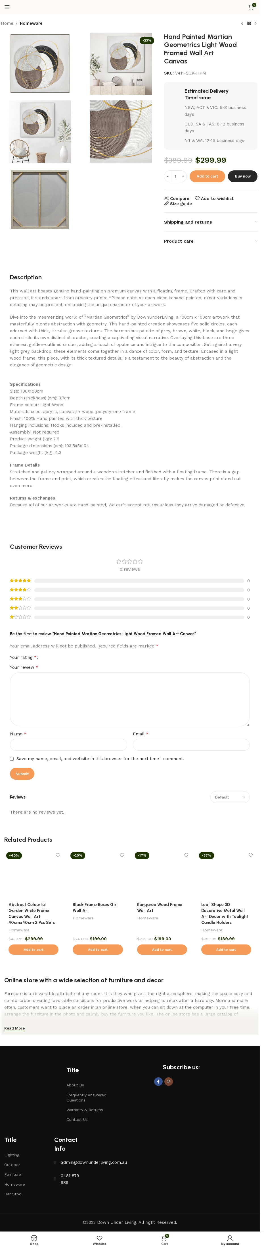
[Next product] (255, 23)
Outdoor (12, 1164)
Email (140, 734)
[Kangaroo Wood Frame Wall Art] (162, 874)
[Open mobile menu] (7, 7)
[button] (33, 949)
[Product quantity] (175, 176)
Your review (24, 667)
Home (7, 23)
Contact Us (77, 1119)
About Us (75, 1085)
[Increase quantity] (183, 176)
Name (18, 734)
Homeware (31, 23)
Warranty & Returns (84, 1109)
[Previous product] (242, 23)
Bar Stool (13, 1194)
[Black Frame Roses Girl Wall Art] (97, 874)
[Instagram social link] (168, 1081)
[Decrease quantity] (167, 176)
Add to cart (207, 176)
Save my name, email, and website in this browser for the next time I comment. (100, 758)
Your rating (23, 657)
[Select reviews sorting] (230, 797)
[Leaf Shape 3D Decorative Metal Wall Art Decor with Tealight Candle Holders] (226, 874)
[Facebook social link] (158, 1081)
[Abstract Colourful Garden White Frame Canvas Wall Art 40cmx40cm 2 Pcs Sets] (33, 874)
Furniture (12, 1174)
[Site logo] (130, 6)
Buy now (243, 176)
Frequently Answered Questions (86, 1097)
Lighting (11, 1155)
